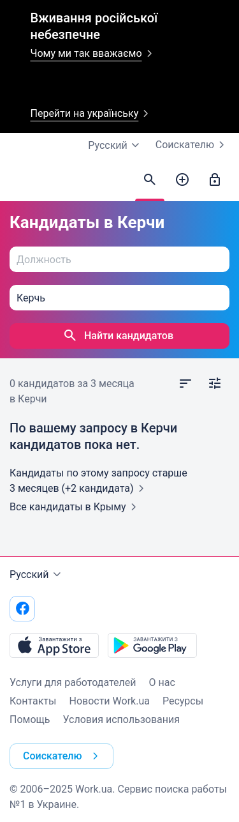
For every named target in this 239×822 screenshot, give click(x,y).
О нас (162, 682)
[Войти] (214, 180)
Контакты (33, 701)
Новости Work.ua (109, 701)
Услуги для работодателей (73, 682)
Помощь (30, 719)
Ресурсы (183, 701)
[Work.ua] (22, 183)
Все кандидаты (75, 507)
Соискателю (192, 145)
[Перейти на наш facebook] (22, 608)
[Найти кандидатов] (149, 180)
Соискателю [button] (63, 756)
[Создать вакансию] (182, 180)
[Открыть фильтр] (214, 384)
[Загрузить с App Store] (54, 645)
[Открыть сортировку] (185, 384)
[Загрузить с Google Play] (152, 645)
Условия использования (121, 719)
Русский (37, 574)
